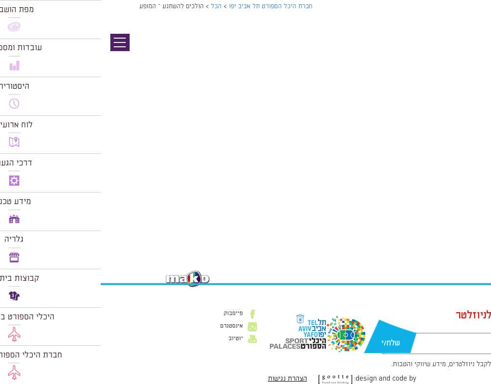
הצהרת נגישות (186, 378)
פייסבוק (132, 313)
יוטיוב (135, 339)
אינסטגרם (130, 326)
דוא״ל (410, 328)
